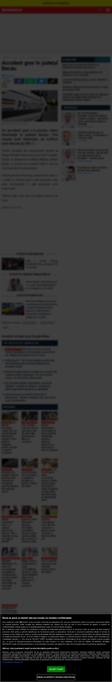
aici (19, 639)
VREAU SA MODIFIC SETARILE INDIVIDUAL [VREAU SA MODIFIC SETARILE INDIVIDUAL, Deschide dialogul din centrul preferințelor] (56, 677)
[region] (56, 648)
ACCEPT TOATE (56, 669)
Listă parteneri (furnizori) (12, 662)
